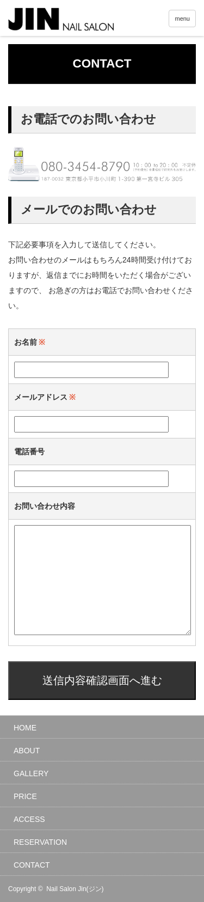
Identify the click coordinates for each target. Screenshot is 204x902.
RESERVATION (40, 842)
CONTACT (32, 865)
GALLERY (31, 773)
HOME (25, 727)
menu (182, 18)
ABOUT (27, 750)
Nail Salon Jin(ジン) (74, 889)
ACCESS (29, 819)
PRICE (25, 796)
